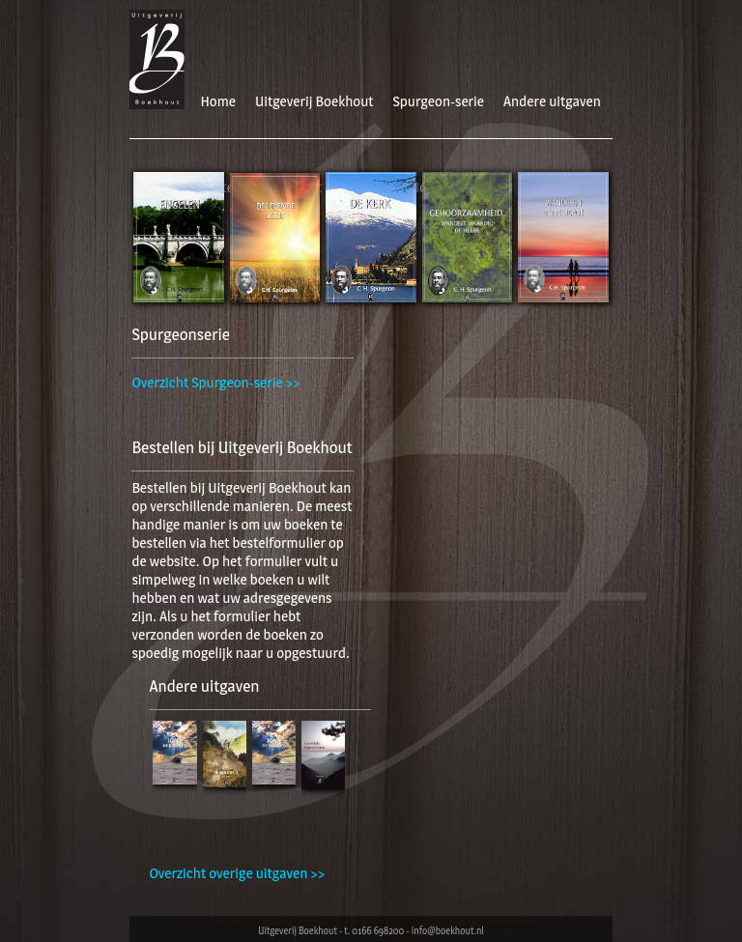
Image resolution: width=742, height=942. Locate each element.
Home (218, 101)
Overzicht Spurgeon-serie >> (215, 382)
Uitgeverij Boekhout (314, 101)
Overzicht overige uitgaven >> (237, 873)
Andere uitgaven (552, 101)
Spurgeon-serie (439, 101)
